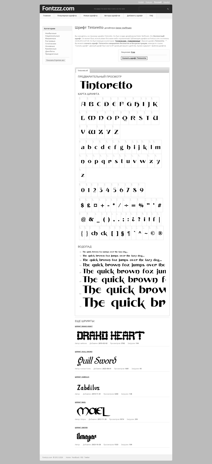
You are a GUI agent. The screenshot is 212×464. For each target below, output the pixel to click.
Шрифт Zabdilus (82, 377)
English (141, 2)
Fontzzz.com (58, 8)
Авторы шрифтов (112, 15)
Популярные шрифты (67, 15)
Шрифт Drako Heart (84, 326)
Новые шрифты (90, 15)
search (168, 9)
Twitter (87, 457)
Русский (158, 2)
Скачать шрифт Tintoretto (134, 58)
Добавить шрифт (135, 15)
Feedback (75, 457)
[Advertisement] (57, 109)
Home (68, 457)
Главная (47, 15)
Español (167, 2)
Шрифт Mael (80, 402)
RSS (82, 457)
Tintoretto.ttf (83, 70)
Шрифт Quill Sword (83, 352)
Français (149, 2)
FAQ (151, 15)
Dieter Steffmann (124, 27)
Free (133, 52)
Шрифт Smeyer (81, 428)
